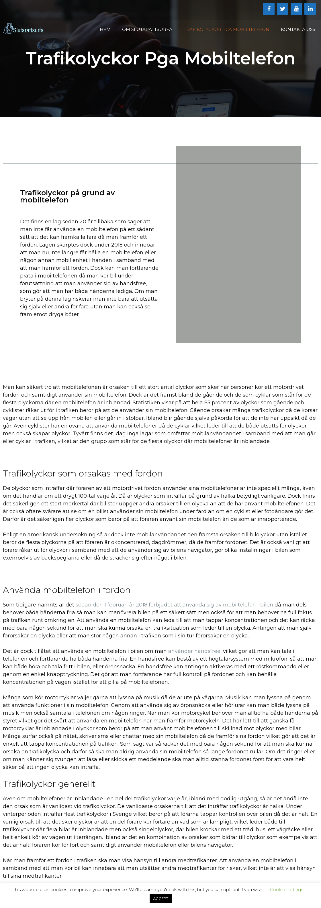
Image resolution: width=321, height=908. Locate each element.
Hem (105, 29)
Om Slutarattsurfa (147, 29)
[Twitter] (282, 9)
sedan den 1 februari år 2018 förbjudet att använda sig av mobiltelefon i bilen (174, 605)
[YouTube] (296, 9)
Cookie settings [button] (286, 889)
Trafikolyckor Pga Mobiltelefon (226, 29)
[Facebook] (269, 9)
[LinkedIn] (310, 9)
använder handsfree (194, 651)
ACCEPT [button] (160, 898)
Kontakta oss (298, 29)
